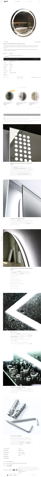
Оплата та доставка (21, 452)
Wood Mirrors (6, 452)
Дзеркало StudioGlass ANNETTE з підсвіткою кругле (21, 103)
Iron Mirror (6, 450)
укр (1, 474)
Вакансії (19, 455)
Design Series (6, 456)
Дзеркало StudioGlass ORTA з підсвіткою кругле (33, 103)
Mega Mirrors (6, 458)
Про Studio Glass (21, 450)
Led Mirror (6, 454)
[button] (14, 53)
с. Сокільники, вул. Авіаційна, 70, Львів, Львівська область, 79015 (16, 463)
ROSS (4, 118)
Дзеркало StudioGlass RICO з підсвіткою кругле (8, 103)
